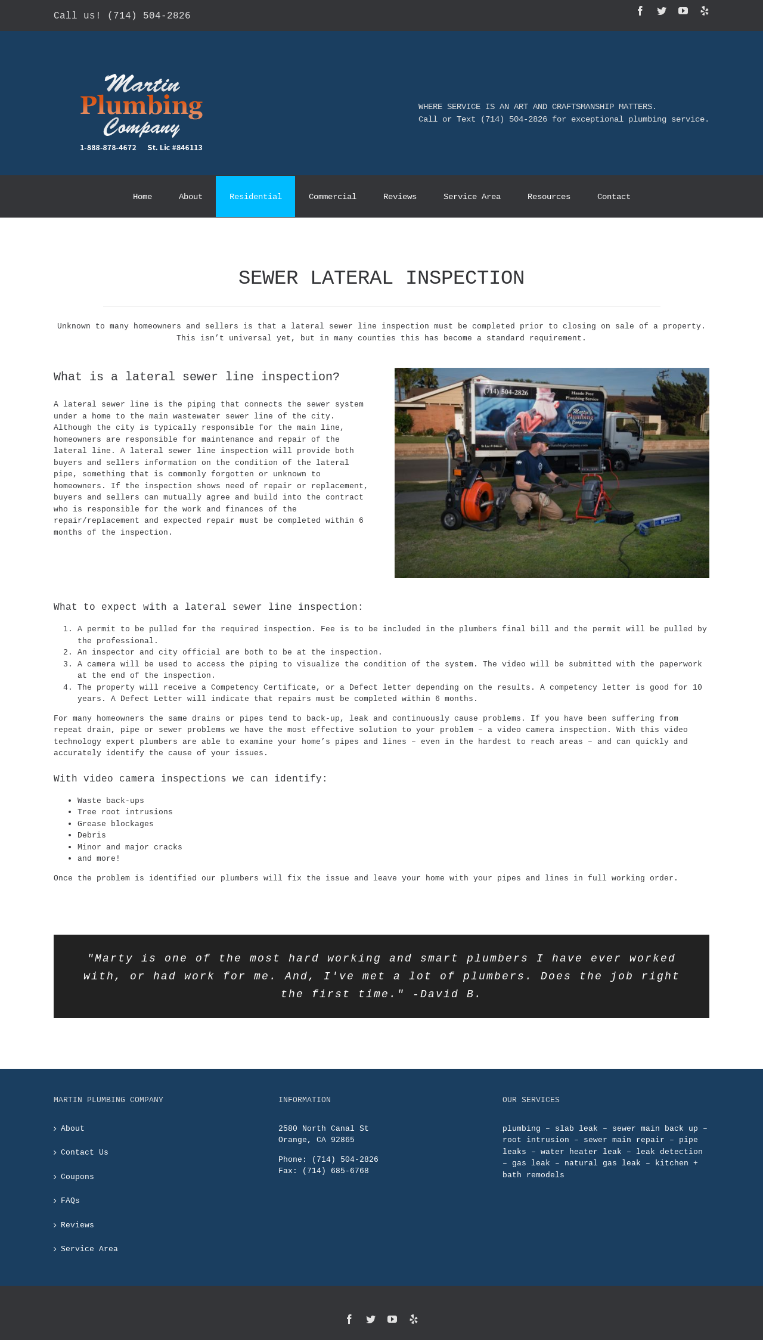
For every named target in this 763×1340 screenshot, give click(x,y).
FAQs (70, 1183)
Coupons (77, 1159)
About (73, 1110)
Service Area (89, 1231)
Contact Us (84, 1135)
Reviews (77, 1207)
